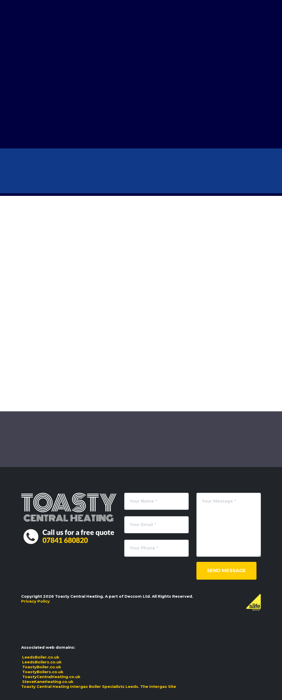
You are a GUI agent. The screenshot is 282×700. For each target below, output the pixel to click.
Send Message (226, 570)
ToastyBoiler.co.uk (41, 666)
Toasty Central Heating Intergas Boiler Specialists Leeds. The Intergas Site (98, 686)
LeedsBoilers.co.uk (41, 662)
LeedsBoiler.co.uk (40, 657)
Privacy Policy (35, 601)
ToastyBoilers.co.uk (42, 671)
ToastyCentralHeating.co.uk (50, 676)
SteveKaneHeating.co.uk (47, 681)
